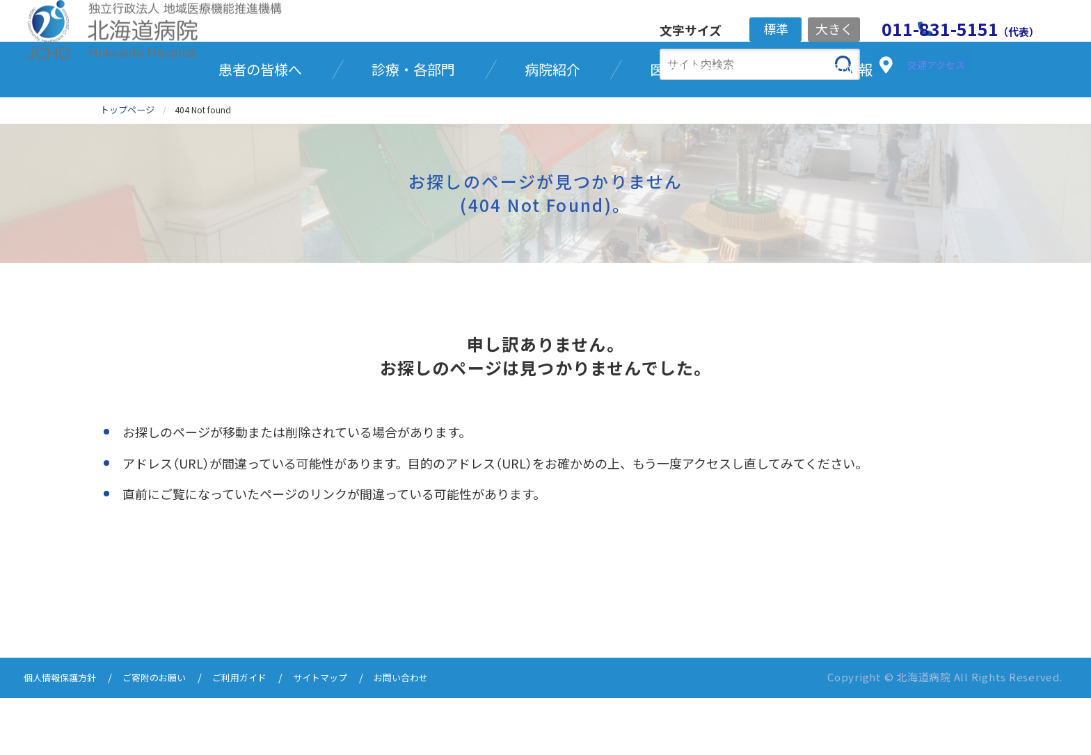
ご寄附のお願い (170, 736)
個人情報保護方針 (65, 736)
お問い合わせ (442, 736)
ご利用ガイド (264, 736)
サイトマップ (353, 736)
